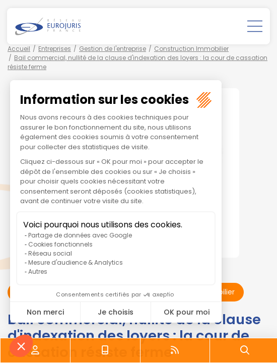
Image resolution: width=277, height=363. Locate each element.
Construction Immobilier (191, 48)
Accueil (19, 48)
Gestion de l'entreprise (112, 48)
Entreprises (54, 48)
